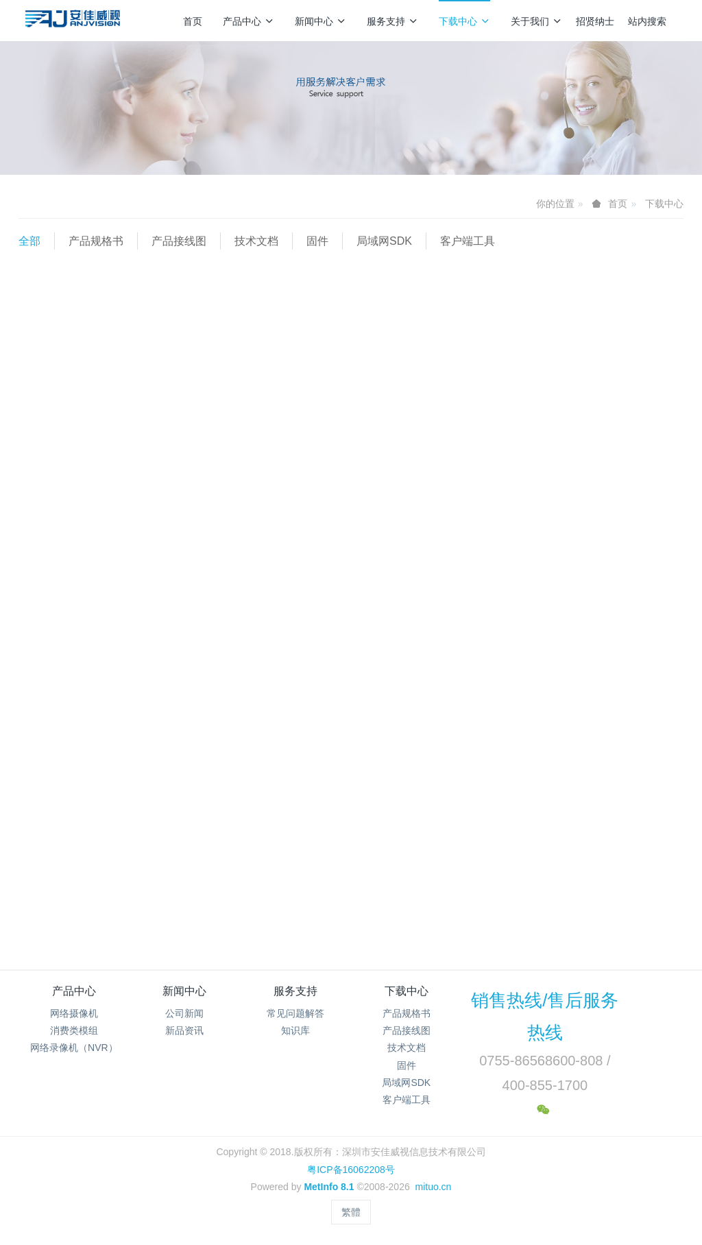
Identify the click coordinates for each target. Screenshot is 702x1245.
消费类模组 (74, 1030)
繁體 (351, 1212)
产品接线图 (179, 241)
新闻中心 (320, 21)
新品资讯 (184, 1030)
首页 (192, 21)
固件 (317, 241)
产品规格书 (96, 241)
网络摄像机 (74, 1013)
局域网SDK (384, 241)
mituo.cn (433, 1186)
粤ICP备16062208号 (351, 1169)
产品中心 (248, 21)
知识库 (295, 1030)
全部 (29, 241)
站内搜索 (647, 21)
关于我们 (536, 21)
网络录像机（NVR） (74, 1047)
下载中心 (464, 21)
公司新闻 (184, 1013)
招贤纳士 (595, 21)
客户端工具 (467, 241)
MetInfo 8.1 (329, 1186)
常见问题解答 (295, 1013)
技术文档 (256, 241)
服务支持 (392, 21)
